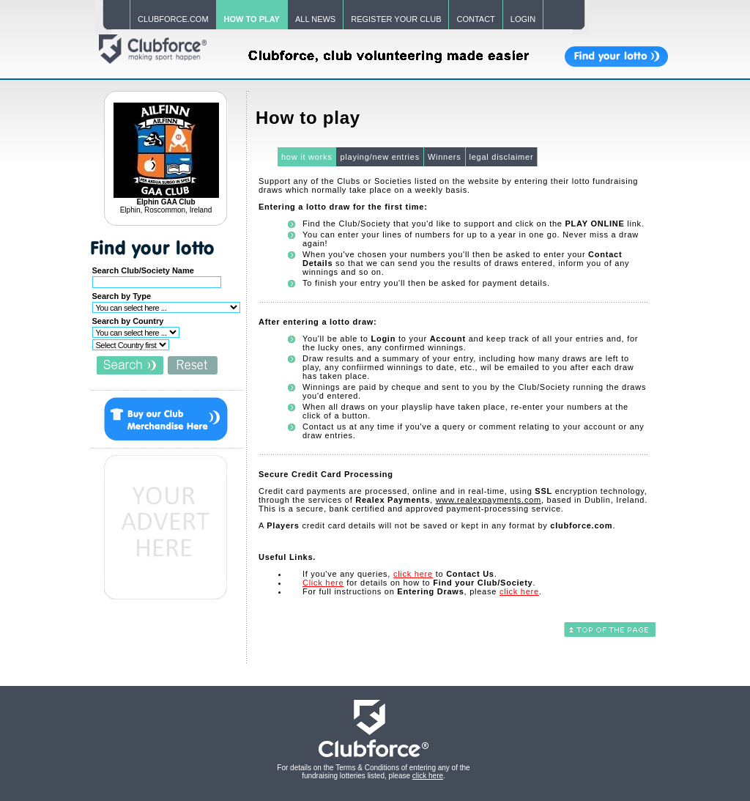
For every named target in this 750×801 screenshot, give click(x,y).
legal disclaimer (501, 156)
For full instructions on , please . (422, 591)
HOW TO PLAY (252, 19)
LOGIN (522, 19)
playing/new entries (379, 156)
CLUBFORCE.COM (173, 19)
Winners (444, 156)
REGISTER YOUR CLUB (396, 19)
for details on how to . (418, 582)
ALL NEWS (315, 19)
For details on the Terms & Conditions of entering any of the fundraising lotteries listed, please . (373, 772)
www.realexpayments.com (488, 499)
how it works (307, 156)
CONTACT (475, 19)
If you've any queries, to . (399, 573)
